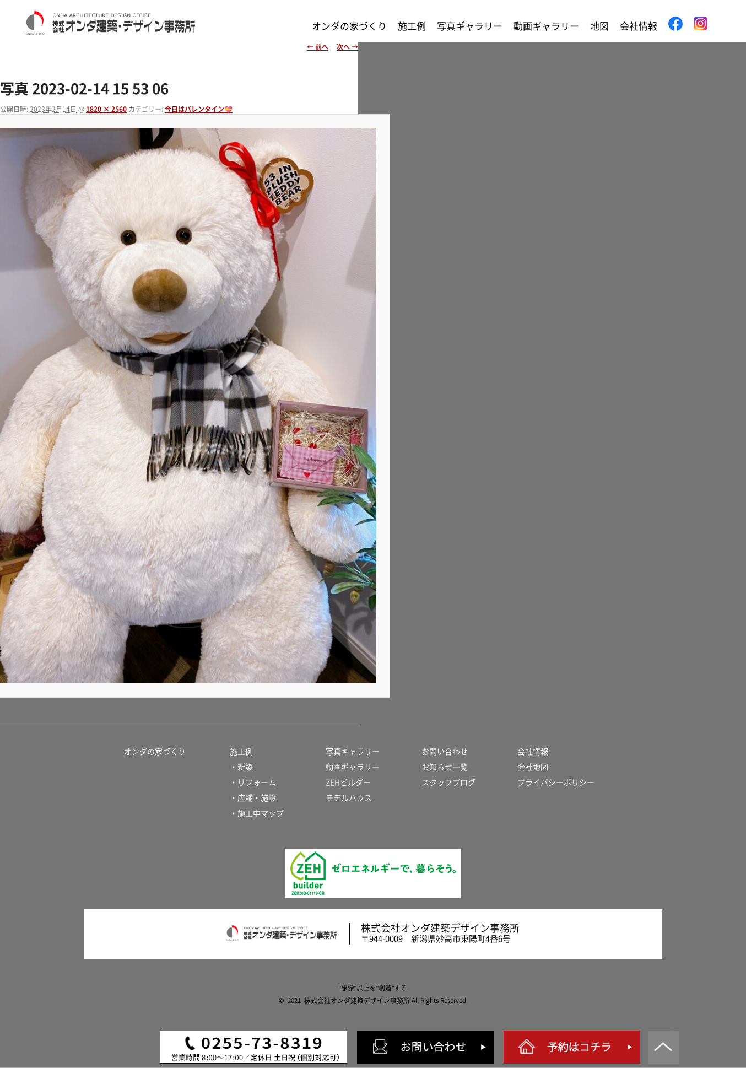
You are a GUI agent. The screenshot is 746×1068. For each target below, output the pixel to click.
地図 (599, 26)
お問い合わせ (444, 752)
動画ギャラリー (546, 26)
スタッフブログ (448, 782)
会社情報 (638, 26)
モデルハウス (349, 798)
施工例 (412, 26)
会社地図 (532, 767)
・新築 (241, 767)
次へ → (347, 47)
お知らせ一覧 (444, 767)
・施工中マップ (257, 813)
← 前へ (317, 47)
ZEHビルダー (348, 782)
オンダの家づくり (349, 26)
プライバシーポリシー (555, 782)
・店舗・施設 (253, 798)
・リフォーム (253, 782)
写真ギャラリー (469, 26)
